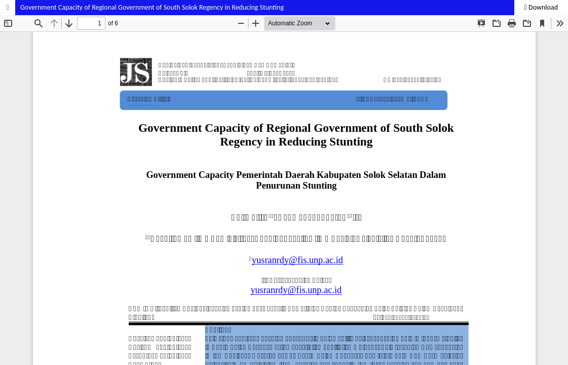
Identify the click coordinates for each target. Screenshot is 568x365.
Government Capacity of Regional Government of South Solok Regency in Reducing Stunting (152, 7)
